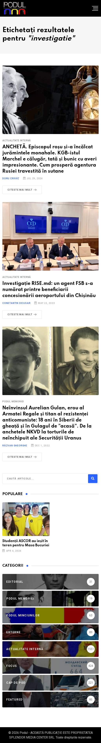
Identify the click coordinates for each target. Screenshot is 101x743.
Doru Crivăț (10, 178)
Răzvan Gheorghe (14, 445)
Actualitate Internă (16, 140)
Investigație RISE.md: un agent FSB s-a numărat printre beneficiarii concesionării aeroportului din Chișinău (49, 289)
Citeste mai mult (22, 189)
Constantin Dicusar (16, 303)
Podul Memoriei (13, 401)
